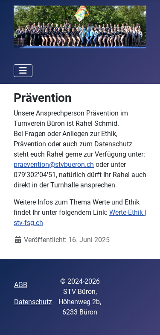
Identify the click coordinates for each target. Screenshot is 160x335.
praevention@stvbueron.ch (54, 164)
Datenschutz (33, 302)
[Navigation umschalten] (23, 70)
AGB (20, 285)
